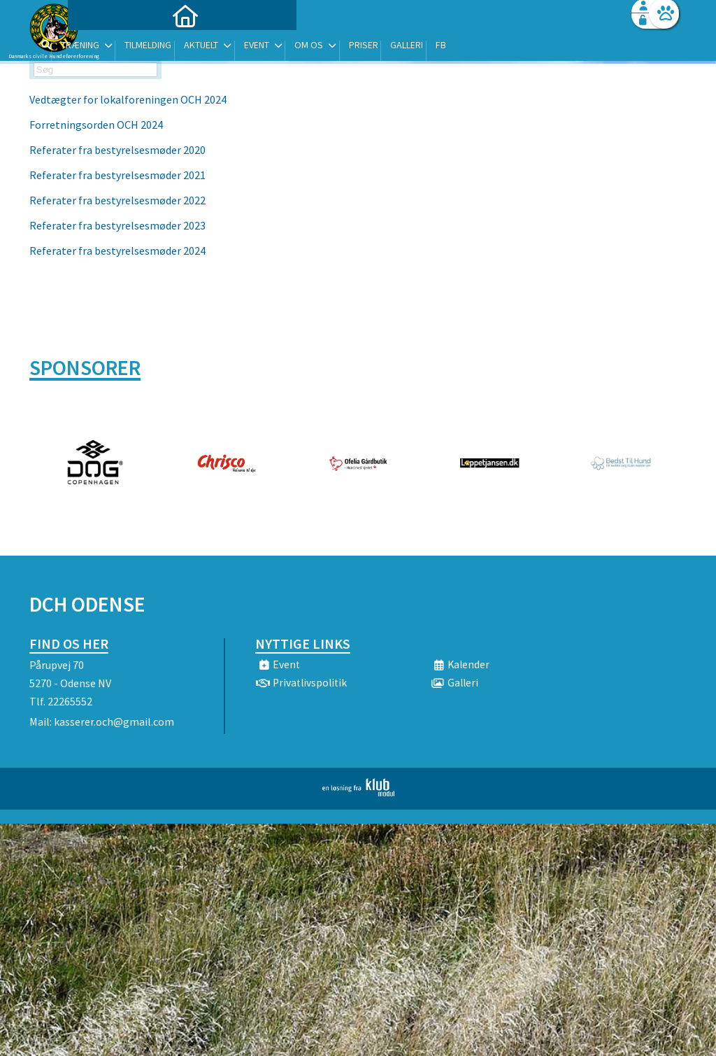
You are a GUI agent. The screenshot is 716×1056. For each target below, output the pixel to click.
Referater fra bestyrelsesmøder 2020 (117, 150)
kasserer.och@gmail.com (114, 721)
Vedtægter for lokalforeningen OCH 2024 (128, 99)
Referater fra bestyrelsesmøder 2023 (117, 225)
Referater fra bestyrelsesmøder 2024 (117, 251)
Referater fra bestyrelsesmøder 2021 (118, 175)
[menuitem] (117, 47)
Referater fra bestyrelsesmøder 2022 (117, 200)
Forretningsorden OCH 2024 (96, 125)
